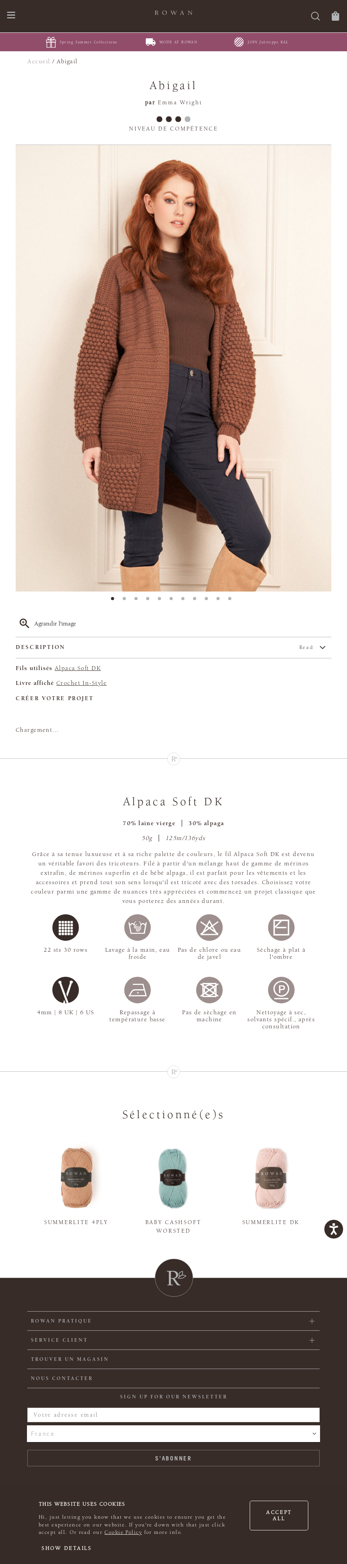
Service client (59, 1340)
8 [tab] (197, 601)
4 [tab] (150, 601)
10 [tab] (220, 601)
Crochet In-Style (81, 682)
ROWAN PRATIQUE (61, 1321)
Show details (66, 1548)
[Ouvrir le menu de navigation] (11, 15)
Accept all (279, 1515)
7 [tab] (185, 601)
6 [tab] (173, 601)
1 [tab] (115, 601)
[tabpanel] (173, 368)
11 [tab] (232, 601)
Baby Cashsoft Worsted (173, 1227)
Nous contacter (62, 1378)
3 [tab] (138, 601)
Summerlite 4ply (76, 1222)
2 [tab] (127, 601)
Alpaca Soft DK (78, 668)
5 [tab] (162, 601)
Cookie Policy (123, 1532)
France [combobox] (43, 1433)
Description (165, 647)
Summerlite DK (270, 1222)
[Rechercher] (315, 17)
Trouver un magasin (70, 1359)
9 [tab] (209, 601)
